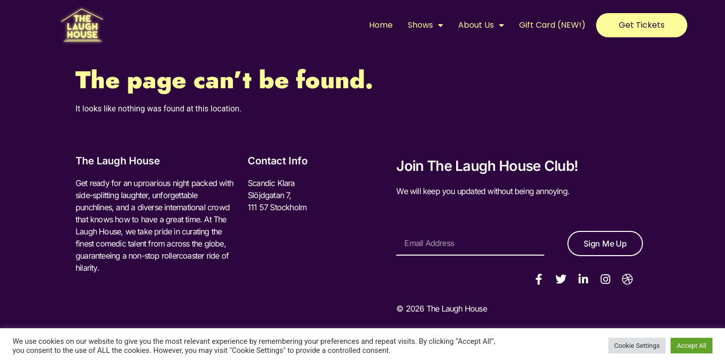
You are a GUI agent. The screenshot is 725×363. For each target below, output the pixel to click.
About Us (481, 25)
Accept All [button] (691, 345)
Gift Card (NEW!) (552, 25)
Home (381, 25)
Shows (425, 25)
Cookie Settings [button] (637, 345)
